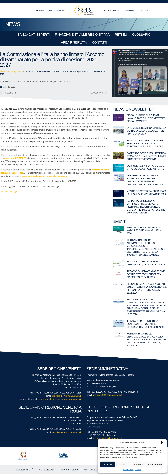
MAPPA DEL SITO (93, 469)
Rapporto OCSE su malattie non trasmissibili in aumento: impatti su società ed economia (146, 156)
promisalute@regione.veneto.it (66, 395)
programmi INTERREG (15, 158)
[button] (162, 442)
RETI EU (121, 34)
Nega (124, 464)
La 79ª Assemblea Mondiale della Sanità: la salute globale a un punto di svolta (146, 131)
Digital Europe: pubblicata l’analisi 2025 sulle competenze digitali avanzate (146, 118)
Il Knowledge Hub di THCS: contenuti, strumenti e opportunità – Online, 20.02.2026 (146, 324)
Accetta (107, 464)
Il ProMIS (40, 10)
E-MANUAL (128, 10)
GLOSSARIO (141, 34)
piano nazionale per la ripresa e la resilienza (44, 176)
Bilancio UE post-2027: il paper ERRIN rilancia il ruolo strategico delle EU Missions (145, 143)
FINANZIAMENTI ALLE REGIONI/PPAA (82, 34)
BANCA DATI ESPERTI (33, 34)
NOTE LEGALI (46, 469)
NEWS (12, 24)
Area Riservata (74, 42)
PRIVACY (138, 470)
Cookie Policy (128, 470)
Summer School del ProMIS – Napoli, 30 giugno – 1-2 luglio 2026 (144, 230)
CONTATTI (99, 42)
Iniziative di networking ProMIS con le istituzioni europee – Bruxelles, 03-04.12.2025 (146, 274)
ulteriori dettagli (9, 191)
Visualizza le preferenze (148, 464)
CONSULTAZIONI (111, 10)
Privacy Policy (68, 469)
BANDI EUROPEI (57, 10)
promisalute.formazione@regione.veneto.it (61, 399)
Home (2, 71)
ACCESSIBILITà (24, 469)
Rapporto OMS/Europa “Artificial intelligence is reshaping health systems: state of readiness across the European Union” (146, 207)
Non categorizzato (15, 71)
